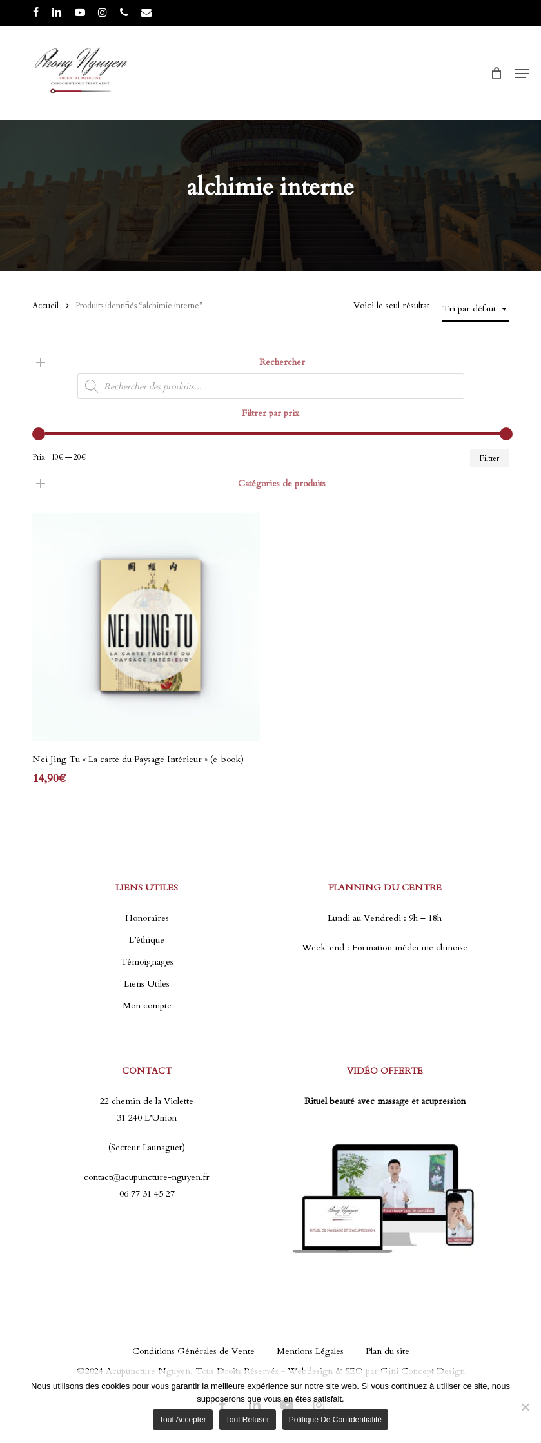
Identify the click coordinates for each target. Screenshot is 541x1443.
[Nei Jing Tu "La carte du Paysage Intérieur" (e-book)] (146, 627)
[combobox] (475, 309)
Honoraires (147, 918)
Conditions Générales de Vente (193, 1351)
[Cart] (496, 73)
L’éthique (146, 940)
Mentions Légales (310, 1351)
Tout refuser (248, 1419)
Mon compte (147, 1005)
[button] (522, 73)
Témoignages (147, 962)
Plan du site (387, 1351)
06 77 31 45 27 (147, 1194)
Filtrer (489, 458)
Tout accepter (182, 1419)
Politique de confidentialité (335, 1419)
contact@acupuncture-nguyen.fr (147, 1177)
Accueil (45, 305)
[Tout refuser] (524, 1406)
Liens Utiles (147, 983)
